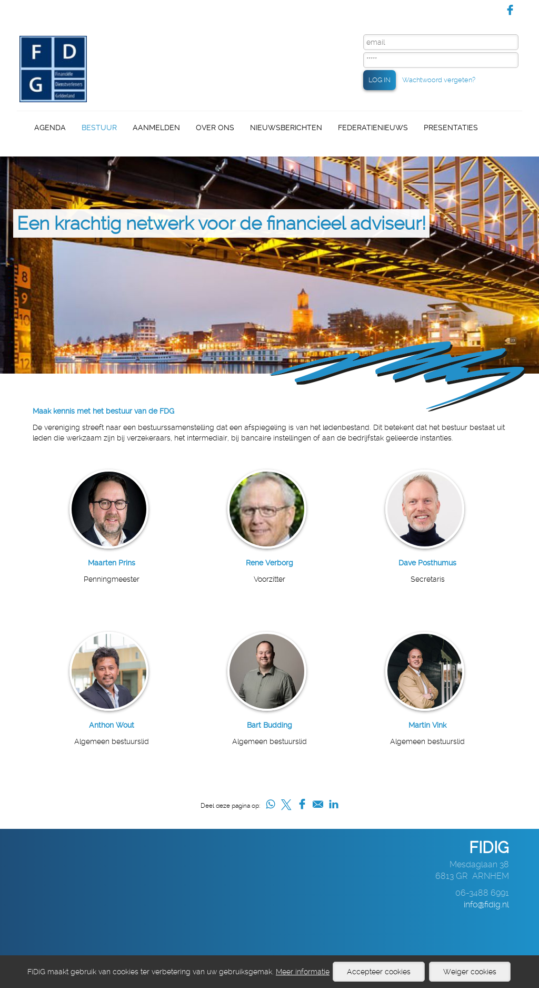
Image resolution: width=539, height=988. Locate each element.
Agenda (50, 127)
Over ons (215, 127)
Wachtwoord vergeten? (438, 80)
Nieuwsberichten (286, 127)
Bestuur (99, 127)
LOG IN (379, 80)
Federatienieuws (373, 127)
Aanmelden (156, 127)
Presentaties (451, 127)
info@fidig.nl (486, 904)
